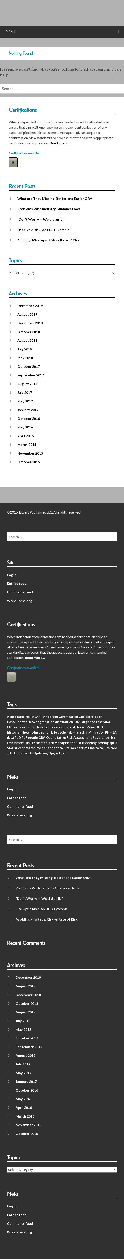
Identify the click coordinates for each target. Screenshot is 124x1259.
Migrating (80, 732)
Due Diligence (84, 722)
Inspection (42, 732)
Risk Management (61, 743)
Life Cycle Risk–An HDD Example (43, 230)
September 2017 (30, 375)
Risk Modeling (86, 743)
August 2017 (27, 384)
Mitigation (96, 732)
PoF (24, 737)
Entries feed (17, 583)
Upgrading (56, 753)
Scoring (103, 743)
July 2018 (24, 349)
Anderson (50, 717)
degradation (44, 722)
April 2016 (25, 436)
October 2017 (28, 366)
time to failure (99, 748)
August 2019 (27, 314)
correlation (94, 717)
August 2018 (27, 340)
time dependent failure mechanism (60, 748)
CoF (82, 717)
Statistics (14, 748)
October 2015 (28, 462)
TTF (10, 753)
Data (31, 722)
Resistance (100, 737)
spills (113, 743)
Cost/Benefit (17, 722)
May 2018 (25, 358)
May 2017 (25, 401)
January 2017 (28, 410)
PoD (17, 737)
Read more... (60, 143)
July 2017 (24, 392)
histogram (14, 732)
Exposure (51, 727)
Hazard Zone (85, 727)
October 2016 (28, 418)
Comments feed (20, 592)
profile (33, 737)
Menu (10, 32)
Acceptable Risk (19, 717)
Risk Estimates (36, 743)
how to (28, 732)
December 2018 (30, 323)
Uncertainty (23, 753)
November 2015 (30, 453)
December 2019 (30, 306)
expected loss (32, 727)
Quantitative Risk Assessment (69, 737)
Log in (11, 575)
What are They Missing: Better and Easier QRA (54, 198)
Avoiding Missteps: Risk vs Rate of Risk (48, 240)
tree (113, 748)
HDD (99, 727)
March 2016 (26, 444)
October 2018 (28, 332)
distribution (64, 722)
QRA (42, 737)
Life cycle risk (61, 732)
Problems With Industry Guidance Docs (49, 209)
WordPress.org (19, 601)
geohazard (67, 727)
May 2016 (25, 427)
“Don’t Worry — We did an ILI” (41, 219)
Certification (68, 717)
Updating (41, 753)
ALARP (37, 717)
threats (28, 748)
